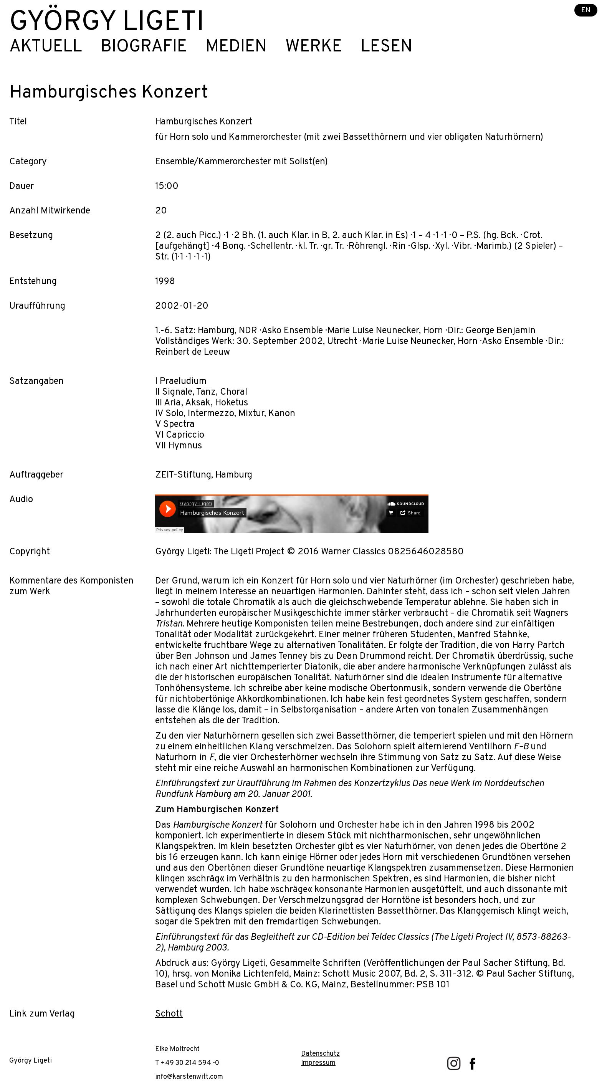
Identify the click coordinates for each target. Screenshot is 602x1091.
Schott (169, 1014)
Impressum (318, 1063)
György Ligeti (106, 23)
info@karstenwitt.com (189, 1077)
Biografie (144, 47)
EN (585, 10)
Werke (313, 47)
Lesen (386, 47)
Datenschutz (320, 1054)
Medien (236, 47)
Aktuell (45, 47)
